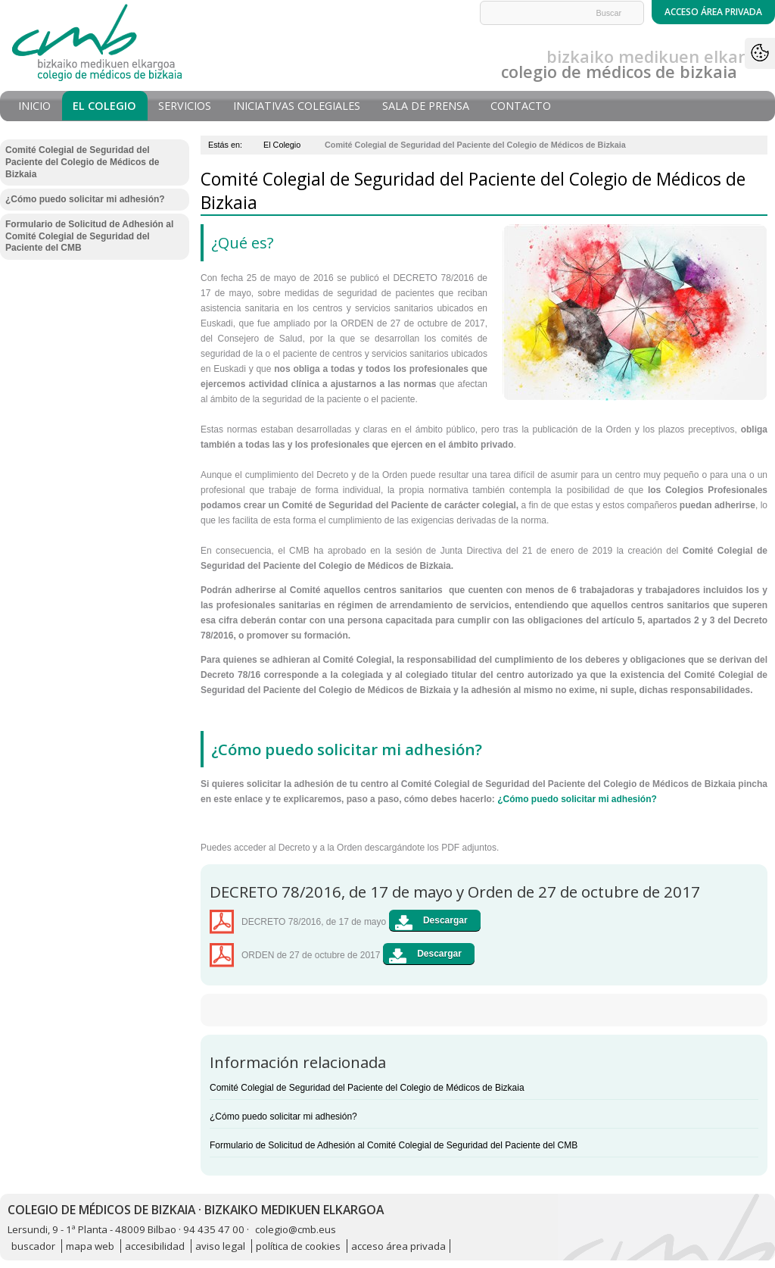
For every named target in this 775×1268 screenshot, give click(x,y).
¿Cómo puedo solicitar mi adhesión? (577, 799)
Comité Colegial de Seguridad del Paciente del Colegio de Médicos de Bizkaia (367, 1087)
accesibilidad (155, 1246)
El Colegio (104, 105)
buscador (33, 1246)
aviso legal (220, 1246)
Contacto (520, 105)
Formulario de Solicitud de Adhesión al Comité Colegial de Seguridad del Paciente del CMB (393, 1145)
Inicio (34, 105)
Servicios (184, 105)
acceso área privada (398, 1246)
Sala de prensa (425, 105)
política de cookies (298, 1246)
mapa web (90, 1246)
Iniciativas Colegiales (296, 105)
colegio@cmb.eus (295, 1229)
